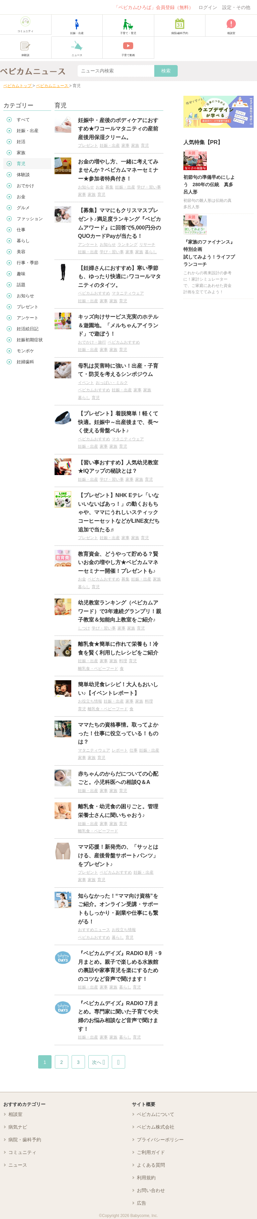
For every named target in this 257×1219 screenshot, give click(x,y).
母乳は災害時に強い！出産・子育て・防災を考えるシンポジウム (118, 370)
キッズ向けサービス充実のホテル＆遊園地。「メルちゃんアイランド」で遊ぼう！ (118, 325)
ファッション (30, 218)
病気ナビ (17, 1127)
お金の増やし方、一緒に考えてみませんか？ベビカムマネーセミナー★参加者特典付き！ (118, 170)
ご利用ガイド (151, 1152)
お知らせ (86, 187)
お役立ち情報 (90, 701)
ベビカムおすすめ (94, 293)
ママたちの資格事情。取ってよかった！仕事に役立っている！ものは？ (118, 733)
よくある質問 (151, 1165)
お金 (100, 187)
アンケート (88, 244)
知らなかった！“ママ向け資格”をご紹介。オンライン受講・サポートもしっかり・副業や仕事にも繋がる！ (118, 908)
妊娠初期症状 (30, 339)
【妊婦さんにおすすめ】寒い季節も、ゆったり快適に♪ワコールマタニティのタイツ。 (119, 276)
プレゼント (88, 145)
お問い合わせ (151, 1190)
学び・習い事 (149, 187)
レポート (120, 750)
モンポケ (25, 350)
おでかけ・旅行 (92, 342)
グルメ (23, 207)
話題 (21, 284)
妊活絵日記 (27, 328)
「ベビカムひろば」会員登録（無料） (153, 7)
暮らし (151, 252)
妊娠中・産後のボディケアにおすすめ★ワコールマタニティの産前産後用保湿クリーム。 (118, 128)
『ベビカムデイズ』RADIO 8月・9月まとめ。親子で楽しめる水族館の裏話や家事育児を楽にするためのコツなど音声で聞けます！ (120, 966)
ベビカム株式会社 (155, 1127)
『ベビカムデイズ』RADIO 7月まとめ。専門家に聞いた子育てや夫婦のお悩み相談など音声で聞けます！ (118, 1016)
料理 (123, 661)
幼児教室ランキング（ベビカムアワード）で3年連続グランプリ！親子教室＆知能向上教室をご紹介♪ (119, 611)
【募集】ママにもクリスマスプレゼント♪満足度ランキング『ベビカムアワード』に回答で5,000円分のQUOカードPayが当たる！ (119, 223)
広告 (141, 1203)
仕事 (134, 750)
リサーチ (147, 244)
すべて (23, 119)
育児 (145, 145)
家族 (135, 145)
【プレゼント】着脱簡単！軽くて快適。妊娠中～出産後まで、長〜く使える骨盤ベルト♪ (118, 422)
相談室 (15, 1114)
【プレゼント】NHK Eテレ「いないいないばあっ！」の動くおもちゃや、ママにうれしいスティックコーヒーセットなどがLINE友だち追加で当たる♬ (119, 512)
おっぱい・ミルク (112, 382)
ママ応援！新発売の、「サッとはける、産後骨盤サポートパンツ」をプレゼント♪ (118, 855)
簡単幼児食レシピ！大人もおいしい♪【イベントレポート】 (118, 689)
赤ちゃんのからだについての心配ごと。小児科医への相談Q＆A (118, 778)
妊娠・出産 (110, 145)
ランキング (127, 244)
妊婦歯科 (25, 361)
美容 (21, 251)
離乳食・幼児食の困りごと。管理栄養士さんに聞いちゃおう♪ (118, 811)
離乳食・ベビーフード (98, 668)
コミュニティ (22, 1152)
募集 (109, 187)
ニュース (17, 1165)
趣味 (21, 273)
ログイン (207, 7)
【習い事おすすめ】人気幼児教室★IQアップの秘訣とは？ (118, 467)
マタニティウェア (128, 293)
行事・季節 (27, 262)
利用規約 (146, 1177)
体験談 (23, 174)
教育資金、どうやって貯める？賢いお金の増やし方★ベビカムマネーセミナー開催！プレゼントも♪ (118, 562)
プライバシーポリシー (160, 1139)
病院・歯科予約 (24, 1139)
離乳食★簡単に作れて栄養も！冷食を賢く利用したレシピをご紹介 (118, 648)
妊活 (21, 141)
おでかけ (25, 185)
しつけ (84, 628)
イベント (86, 382)
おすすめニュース (94, 929)
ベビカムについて (155, 1114)
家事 (125, 145)
